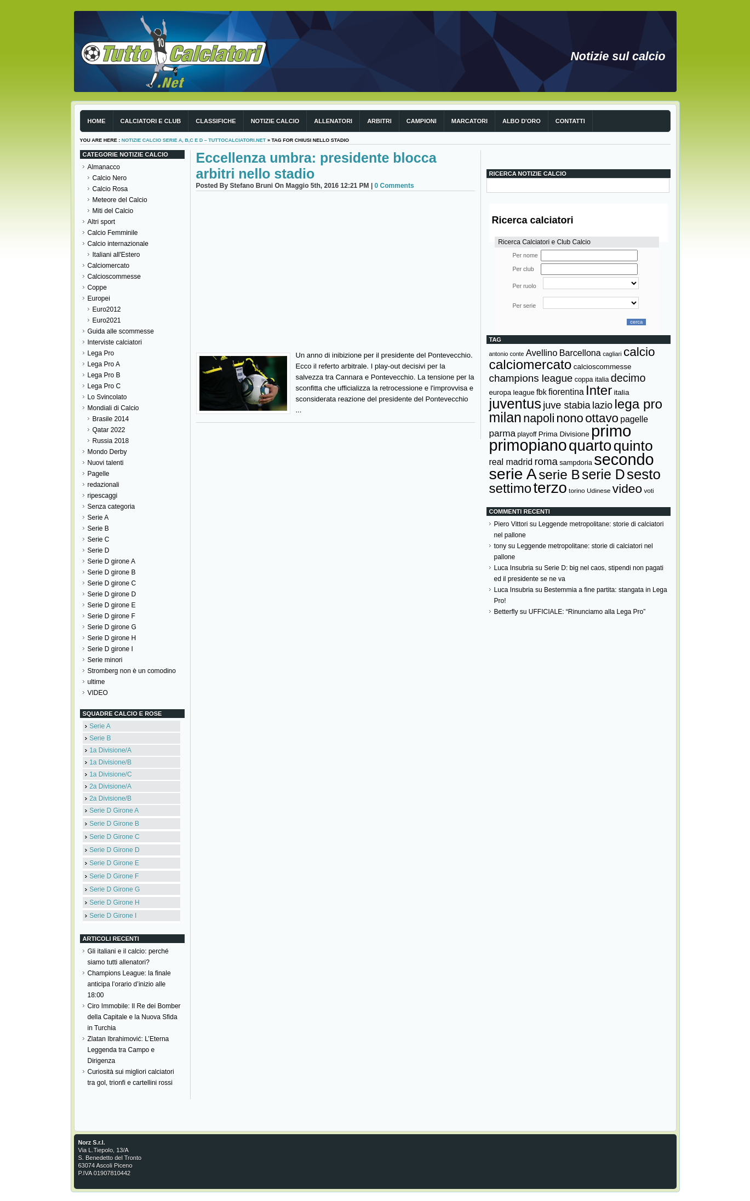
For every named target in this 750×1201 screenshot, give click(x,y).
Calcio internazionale (118, 244)
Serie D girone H (112, 638)
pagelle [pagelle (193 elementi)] (634, 419)
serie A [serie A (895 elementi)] (513, 473)
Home (97, 121)
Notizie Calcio (275, 121)
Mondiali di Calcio (113, 408)
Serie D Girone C (114, 837)
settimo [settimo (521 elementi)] (510, 488)
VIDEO (98, 693)
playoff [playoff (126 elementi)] (526, 434)
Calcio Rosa (110, 189)
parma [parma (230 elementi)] (502, 433)
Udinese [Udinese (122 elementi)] (598, 491)
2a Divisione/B (110, 798)
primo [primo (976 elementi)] (611, 431)
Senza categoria (111, 506)
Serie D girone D (112, 594)
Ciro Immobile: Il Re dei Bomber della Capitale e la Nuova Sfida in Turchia (134, 1017)
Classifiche (216, 121)
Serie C (99, 539)
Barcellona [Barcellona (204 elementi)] (580, 353)
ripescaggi (103, 495)
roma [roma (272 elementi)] (545, 461)
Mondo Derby (107, 452)
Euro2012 (107, 309)
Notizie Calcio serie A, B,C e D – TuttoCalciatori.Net (194, 140)
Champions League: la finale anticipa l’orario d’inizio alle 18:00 (129, 984)
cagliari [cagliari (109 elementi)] (612, 353)
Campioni (422, 121)
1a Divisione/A (110, 750)
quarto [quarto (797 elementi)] (590, 445)
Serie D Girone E (114, 863)
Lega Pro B (104, 375)
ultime (96, 682)
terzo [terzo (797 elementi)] (549, 487)
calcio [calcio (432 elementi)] (639, 352)
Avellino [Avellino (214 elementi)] (541, 353)
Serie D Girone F (114, 876)
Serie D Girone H (114, 902)
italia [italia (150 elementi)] (621, 392)
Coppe (97, 287)
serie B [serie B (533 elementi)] (559, 474)
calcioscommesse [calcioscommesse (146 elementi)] (603, 367)
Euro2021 (107, 320)
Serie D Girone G (114, 889)
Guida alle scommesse (121, 331)
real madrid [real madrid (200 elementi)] (511, 462)
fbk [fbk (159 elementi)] (541, 392)
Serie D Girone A (114, 810)
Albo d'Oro (521, 121)
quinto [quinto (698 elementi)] (633, 446)
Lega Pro (101, 353)
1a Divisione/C (110, 774)
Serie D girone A (111, 561)
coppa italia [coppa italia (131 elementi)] (592, 379)
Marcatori (469, 121)
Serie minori (105, 660)
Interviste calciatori (115, 342)
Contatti (570, 121)
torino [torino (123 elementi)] (577, 491)
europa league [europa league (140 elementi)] (512, 392)
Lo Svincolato (107, 397)
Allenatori (333, 121)
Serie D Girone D (114, 850)
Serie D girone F (111, 616)
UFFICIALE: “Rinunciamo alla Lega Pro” (587, 612)
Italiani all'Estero (116, 254)
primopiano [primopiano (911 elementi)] (528, 445)
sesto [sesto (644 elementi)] (644, 474)
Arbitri (379, 121)
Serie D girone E (112, 605)
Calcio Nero (110, 178)
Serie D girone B (112, 572)
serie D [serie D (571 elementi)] (603, 474)
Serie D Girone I (112, 916)
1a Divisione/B (110, 762)
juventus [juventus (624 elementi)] (515, 403)
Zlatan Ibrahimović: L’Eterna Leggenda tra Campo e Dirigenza (128, 1050)
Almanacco (104, 167)
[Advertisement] (335, 273)
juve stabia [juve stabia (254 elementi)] (566, 405)
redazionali (103, 485)
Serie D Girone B (114, 824)
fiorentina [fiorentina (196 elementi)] (566, 391)
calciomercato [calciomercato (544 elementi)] (530, 364)
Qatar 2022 (109, 430)
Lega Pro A (104, 364)
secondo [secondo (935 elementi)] (624, 459)
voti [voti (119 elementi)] (649, 490)
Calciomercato (109, 265)
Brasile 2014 (111, 419)
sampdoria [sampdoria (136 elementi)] (575, 462)
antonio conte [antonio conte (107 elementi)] (506, 353)
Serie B (98, 528)
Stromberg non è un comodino (132, 671)
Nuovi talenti (106, 463)
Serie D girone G (112, 627)
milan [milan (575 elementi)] (505, 417)
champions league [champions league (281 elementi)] (531, 378)
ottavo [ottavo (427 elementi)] (602, 418)
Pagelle (99, 474)
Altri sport (102, 222)
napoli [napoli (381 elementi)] (538, 418)
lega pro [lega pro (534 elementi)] (638, 403)
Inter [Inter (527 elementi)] (599, 390)
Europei (99, 298)
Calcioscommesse (114, 276)
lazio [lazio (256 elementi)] (602, 405)
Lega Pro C (104, 386)
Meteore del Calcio (120, 200)
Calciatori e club (151, 121)
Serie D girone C (112, 583)
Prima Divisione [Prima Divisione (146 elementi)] (564, 434)
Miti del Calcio (113, 211)
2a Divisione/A (110, 786)
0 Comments (394, 185)
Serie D (99, 550)
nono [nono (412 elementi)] (570, 418)
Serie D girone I (110, 649)
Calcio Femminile (113, 233)
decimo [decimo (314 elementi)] (628, 378)
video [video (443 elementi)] (627, 488)
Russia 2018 (111, 441)
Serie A (98, 517)
